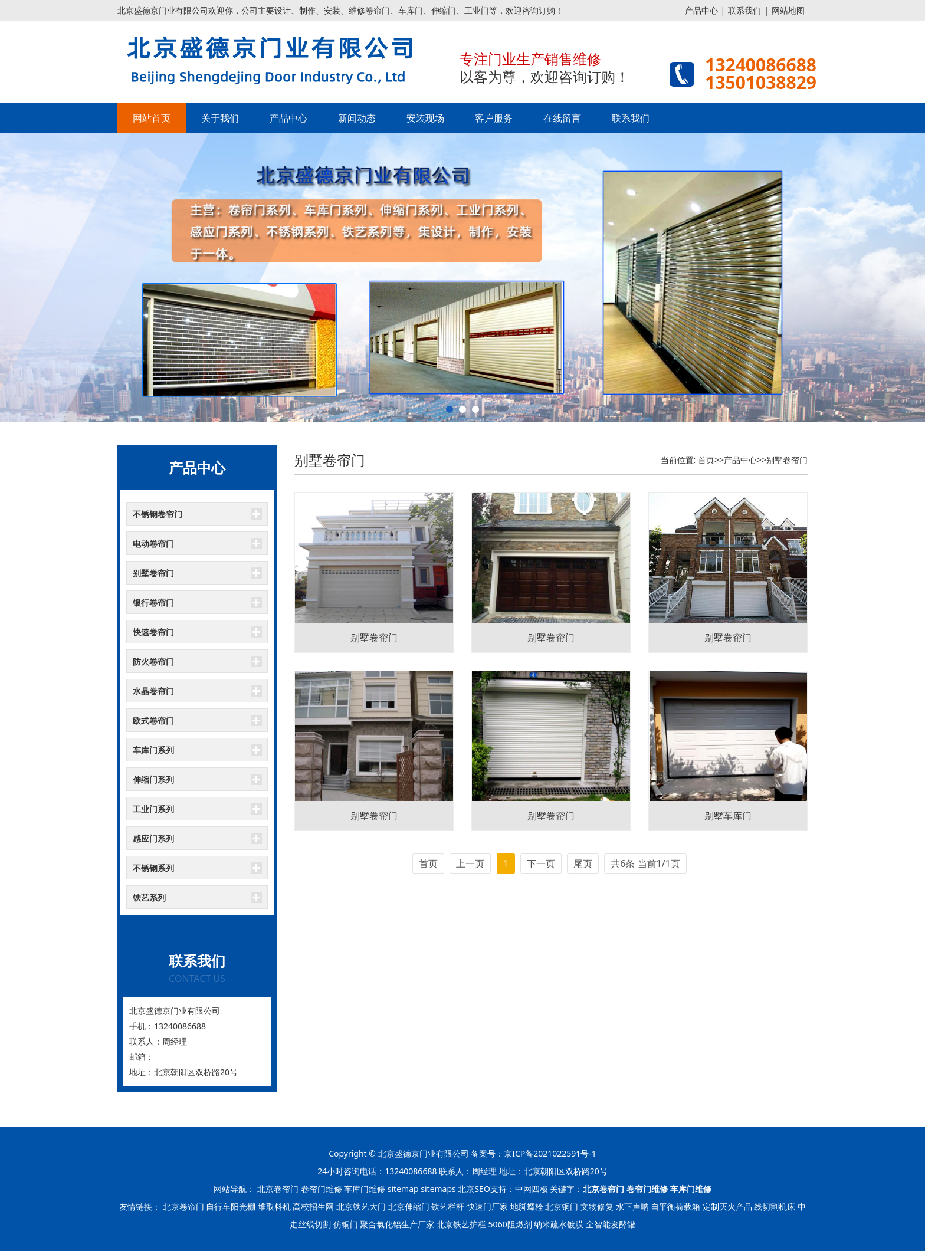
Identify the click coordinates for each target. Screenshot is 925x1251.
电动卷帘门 (153, 543)
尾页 (582, 863)
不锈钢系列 (153, 868)
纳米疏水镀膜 (558, 1224)
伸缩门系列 (153, 779)
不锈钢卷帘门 (157, 514)
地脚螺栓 (526, 1206)
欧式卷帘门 (153, 720)
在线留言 (562, 117)
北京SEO (474, 1188)
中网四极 (531, 1188)
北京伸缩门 (408, 1206)
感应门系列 (153, 838)
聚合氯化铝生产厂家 (397, 1224)
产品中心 (701, 10)
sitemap (403, 1188)
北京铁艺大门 (361, 1206)
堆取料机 (274, 1206)
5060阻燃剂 (510, 1224)
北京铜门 (561, 1206)
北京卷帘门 (278, 1188)
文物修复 (597, 1206)
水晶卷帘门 (153, 691)
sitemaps (438, 1188)
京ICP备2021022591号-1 (550, 1153)
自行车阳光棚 (230, 1206)
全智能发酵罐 (610, 1224)
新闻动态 (357, 117)
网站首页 (151, 117)
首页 (706, 459)
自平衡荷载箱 (675, 1206)
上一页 (470, 863)
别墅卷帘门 (153, 573)
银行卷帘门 (153, 602)
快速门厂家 (487, 1206)
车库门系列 (153, 750)
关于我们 (220, 117)
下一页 (541, 863)
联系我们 (744, 10)
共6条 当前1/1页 (645, 863)
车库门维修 (364, 1188)
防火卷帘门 (153, 661)
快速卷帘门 (153, 632)
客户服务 (494, 117)
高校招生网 (313, 1206)
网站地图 (788, 10)
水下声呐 (632, 1206)
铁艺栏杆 (447, 1206)
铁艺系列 (149, 897)
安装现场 (425, 117)
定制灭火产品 (727, 1206)
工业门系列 (153, 809)
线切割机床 (774, 1206)
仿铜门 (345, 1224)
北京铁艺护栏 (461, 1224)
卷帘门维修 (321, 1188)
